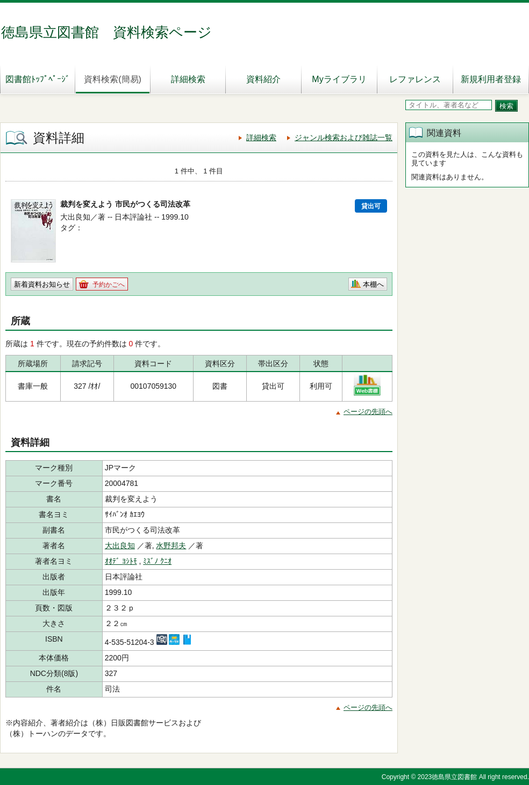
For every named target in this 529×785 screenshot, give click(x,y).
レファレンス (415, 79)
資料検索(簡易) (112, 79)
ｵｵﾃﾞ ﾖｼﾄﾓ (121, 561)
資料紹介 (263, 79)
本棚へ (373, 284)
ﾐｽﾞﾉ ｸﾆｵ (157, 561)
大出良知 (120, 545)
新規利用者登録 (491, 79)
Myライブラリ (339, 79)
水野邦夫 (171, 545)
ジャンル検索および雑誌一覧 (343, 137)
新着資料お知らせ (42, 284)
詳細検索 (188, 79)
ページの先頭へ (368, 412)
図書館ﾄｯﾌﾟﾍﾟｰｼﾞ (37, 79)
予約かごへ (108, 284)
